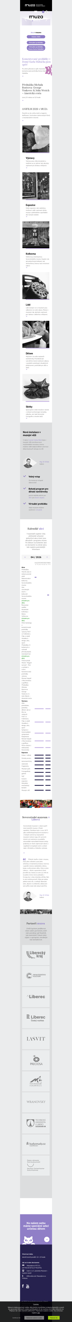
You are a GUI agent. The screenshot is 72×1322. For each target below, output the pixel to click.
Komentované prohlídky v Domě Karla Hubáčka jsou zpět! (36, 62)
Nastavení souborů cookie (34, 1318)
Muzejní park (26, 769)
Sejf (23, 776)
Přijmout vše (54, 1318)
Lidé (28, 304)
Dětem (29, 353)
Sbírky (29, 406)
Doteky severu (26, 758)
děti (30, 498)
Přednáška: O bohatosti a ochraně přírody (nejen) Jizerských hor (26, 651)
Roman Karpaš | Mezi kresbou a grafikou (26, 741)
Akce (32, 32)
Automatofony (27, 761)
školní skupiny (39, 498)
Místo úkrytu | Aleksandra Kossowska (26, 747)
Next (46, 19)
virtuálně (39, 510)
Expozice (30, 205)
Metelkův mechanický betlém (25, 785)
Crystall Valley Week (35, 440)
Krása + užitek (26, 755)
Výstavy (30, 158)
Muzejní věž (26, 790)
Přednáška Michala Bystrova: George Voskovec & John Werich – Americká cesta (35, 89)
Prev (26, 19)
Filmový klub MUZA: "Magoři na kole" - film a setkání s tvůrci (27, 664)
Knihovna (31, 253)
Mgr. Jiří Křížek (44, 462)
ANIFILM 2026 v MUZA (34, 109)
